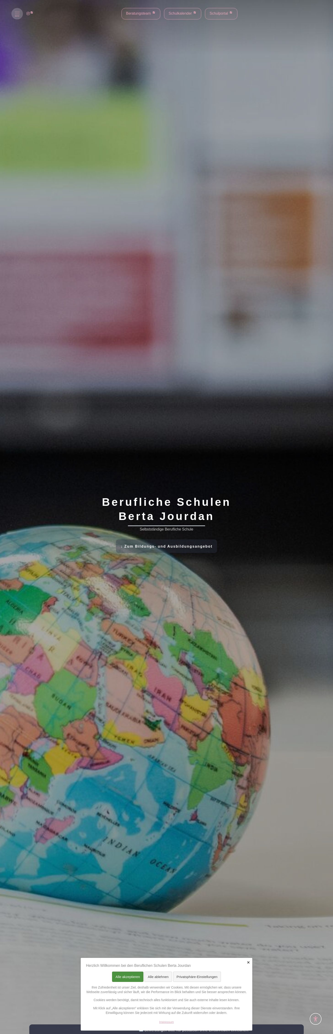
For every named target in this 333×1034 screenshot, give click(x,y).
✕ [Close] (248, 963)
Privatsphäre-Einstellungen (197, 977)
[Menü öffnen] (17, 13)
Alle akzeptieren (127, 977)
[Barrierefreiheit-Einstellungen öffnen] (316, 1019)
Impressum (166, 1022)
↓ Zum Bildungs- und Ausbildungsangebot (166, 546)
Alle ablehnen (158, 977)
